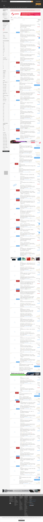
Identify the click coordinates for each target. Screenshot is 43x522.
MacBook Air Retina (28, 1)
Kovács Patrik (38, 383)
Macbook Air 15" (5, 12)
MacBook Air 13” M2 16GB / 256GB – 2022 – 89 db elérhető (27, 230)
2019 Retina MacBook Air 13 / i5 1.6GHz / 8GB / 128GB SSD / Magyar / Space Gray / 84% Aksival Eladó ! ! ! (27, 430)
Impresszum (25, 497)
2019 (6, 113)
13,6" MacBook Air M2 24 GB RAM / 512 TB (27, 183)
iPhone (15, 7)
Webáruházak (6, 25)
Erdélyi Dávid (38, 179)
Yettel (6, 78)
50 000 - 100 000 (6, 138)
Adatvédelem (26, 499)
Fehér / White (6, 84)
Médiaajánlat (25, 498)
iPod (20, 500)
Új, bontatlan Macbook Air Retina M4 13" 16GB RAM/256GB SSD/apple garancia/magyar (27, 239)
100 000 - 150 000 (6, 140)
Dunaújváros (21, 474)
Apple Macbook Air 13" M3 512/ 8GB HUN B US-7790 (26, 84)
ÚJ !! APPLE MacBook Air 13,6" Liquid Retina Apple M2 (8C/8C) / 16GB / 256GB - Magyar (27, 355)
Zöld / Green (6, 90)
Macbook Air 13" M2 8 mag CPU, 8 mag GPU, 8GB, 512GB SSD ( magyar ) (26, 156)
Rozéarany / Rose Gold (6, 94)
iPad (13, 7)
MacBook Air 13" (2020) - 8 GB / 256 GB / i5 (27, 330)
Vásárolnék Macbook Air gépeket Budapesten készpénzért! (26, 421)
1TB (6, 52)
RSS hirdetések (23, 518)
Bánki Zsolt (39, 278)
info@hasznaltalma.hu (32, 503)
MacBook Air (5, 18)
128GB (6, 48)
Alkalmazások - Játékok (16, 505)
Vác (21, 386)
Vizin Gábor (39, 108)
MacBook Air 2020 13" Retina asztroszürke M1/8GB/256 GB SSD (26, 346)
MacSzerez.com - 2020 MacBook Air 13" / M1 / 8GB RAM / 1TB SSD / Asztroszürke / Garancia (27, 264)
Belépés (36, 5)
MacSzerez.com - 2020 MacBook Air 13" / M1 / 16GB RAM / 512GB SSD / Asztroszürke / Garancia (27, 249)
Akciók (23, 7)
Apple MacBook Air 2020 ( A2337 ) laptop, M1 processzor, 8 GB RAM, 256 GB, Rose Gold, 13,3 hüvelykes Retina (27, 320)
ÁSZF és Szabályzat (25, 501)
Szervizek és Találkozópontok (26, 515)
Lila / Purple (6, 91)
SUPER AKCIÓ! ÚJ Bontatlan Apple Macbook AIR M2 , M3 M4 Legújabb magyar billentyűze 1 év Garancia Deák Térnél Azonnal (27, 74)
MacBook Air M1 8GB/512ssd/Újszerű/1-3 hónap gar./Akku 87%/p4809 (27, 55)
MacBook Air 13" (5, 15)
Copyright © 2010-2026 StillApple (4, 518)
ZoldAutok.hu (11, 500)
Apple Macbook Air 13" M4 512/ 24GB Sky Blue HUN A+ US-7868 (26, 365)
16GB (6, 43)
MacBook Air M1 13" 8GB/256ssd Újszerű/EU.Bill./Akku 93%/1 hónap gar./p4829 (26, 112)
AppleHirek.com (11, 499)
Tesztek (15, 499)
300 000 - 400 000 (6, 144)
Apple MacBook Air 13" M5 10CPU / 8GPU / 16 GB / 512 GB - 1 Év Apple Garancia (27, 403)
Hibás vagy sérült (6, 38)
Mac (11, 7)
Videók (15, 498)
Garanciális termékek (6, 22)
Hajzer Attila (39, 326)
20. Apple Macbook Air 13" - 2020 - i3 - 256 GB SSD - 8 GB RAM (27, 412)
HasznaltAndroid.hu (11, 501)
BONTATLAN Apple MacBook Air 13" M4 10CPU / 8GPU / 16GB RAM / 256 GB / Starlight (27, 459)
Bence (39, 306)
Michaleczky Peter (38, 335)
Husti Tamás (39, 351)
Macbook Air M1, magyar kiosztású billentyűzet (26, 103)
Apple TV (20, 7)
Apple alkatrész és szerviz (21, 509)
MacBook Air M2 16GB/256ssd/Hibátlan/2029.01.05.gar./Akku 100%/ (27, 165)
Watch (17, 7)
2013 (6, 104)
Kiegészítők (8, 7)
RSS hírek (19, 518)
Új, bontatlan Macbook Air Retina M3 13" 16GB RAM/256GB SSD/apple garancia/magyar (27, 26)
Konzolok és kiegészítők (20, 506)
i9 (6, 65)
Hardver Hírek (16, 501)
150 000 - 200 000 (6, 141)
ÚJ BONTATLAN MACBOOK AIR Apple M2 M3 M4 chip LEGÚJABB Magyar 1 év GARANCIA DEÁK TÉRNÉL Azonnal (27, 283)
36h (6, 127)
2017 (6, 110)
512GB (6, 51)
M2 (6, 68)
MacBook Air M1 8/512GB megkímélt (27, 301)
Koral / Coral (6, 100)
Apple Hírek (25, 7)
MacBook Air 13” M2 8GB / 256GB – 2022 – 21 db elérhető (27, 221)
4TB (6, 55)
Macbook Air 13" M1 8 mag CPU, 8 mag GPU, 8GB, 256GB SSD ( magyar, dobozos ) (26, 147)
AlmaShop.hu (11, 498)
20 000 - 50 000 (6, 137)
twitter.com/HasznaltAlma (32, 501)
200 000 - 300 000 (6, 143)
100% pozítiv (29, 32)
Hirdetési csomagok (25, 505)
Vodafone (6, 73)
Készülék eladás (38, 1)
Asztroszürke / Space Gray (6, 96)
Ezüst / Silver (6, 87)
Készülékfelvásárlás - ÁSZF (26, 502)
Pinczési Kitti (38, 474)
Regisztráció (39, 5)
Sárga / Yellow (6, 99)
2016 (6, 109)
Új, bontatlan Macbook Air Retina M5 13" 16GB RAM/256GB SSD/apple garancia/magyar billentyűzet (27, 122)
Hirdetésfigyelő (6, 151)
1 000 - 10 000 (6, 134)
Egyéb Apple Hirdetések (20, 508)
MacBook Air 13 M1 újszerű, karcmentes (27, 338)
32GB (6, 45)
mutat (24, 32)
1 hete (6, 128)
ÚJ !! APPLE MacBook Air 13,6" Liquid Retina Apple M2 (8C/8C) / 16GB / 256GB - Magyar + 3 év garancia (27, 192)
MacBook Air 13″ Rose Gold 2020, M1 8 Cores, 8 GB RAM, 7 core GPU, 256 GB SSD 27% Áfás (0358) (27, 46)
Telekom (6, 76)
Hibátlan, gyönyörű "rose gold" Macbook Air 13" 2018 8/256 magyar (27, 274)
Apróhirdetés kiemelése (25, 507)
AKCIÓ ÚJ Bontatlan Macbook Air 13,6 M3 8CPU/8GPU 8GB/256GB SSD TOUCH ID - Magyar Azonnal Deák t (27, 64)
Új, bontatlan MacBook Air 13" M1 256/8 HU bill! (25, 394)
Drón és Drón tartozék (20, 505)
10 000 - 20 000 (6, 135)
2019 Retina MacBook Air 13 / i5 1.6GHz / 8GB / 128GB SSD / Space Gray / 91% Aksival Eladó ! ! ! (27, 440)
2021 (6, 116)
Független (6, 72)
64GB (6, 46)
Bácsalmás (21, 108)
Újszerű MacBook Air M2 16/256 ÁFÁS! (25, 478)
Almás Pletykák (16, 502)
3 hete (6, 130)
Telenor (6, 75)
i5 (6, 62)
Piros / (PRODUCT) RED (6, 82)
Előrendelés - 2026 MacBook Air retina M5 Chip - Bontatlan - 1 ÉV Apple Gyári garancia (27, 450)
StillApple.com (11, 497)
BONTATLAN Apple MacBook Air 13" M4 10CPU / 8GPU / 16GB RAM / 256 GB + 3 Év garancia (27, 202)
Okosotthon (20, 503)
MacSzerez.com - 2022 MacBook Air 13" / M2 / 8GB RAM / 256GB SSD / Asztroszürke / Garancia (27, 212)
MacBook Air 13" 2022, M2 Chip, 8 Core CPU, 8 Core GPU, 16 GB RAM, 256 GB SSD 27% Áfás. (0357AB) (27, 36)
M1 (6, 66)
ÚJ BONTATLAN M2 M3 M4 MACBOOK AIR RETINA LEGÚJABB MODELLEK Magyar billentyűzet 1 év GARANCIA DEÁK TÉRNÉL (27, 292)
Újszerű (6, 35)
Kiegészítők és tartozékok (21, 498)
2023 (6, 119)
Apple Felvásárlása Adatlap (25, 510)
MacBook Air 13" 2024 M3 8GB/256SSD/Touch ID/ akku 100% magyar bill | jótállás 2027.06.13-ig (26, 310)
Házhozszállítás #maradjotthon (26, 516)
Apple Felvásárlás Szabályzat (25, 513)
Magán (6, 28)
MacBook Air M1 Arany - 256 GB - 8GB (27, 174)
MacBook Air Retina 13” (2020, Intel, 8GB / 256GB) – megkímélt (27, 469)
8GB (6, 42)
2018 (6, 112)
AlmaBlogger (15, 500)
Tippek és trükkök (15, 503)
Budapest (21, 32)
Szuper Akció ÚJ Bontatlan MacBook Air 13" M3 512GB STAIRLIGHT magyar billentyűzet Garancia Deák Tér (27, 94)
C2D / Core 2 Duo (6, 59)
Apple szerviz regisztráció (26, 508)
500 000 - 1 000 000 (6, 147)
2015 (6, 107)
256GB (6, 49)
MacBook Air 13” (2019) (24, 378)
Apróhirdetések (5, 7)
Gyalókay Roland (38, 436)
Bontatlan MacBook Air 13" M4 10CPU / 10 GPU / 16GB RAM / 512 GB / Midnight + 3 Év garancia (27, 132)
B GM (39, 188)
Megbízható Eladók (25, 504)
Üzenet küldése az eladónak (27, 60)
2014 (6, 106)
